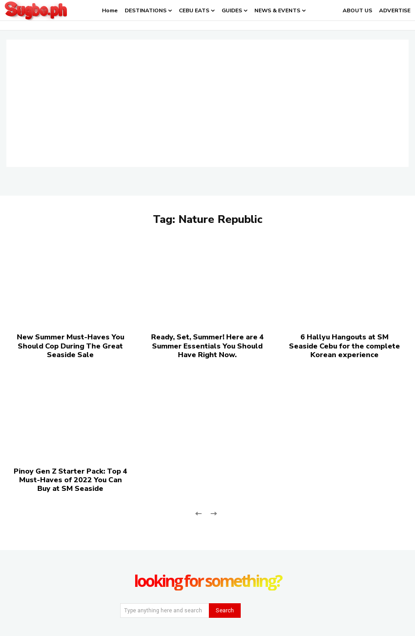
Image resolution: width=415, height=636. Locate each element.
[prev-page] (198, 512)
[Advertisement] (207, 103)
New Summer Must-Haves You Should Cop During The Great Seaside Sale (70, 345)
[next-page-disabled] (213, 512)
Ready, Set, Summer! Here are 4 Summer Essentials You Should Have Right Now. (207, 345)
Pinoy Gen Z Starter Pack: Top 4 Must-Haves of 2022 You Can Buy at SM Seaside (70, 480)
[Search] (225, 610)
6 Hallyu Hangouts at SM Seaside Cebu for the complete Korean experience (344, 345)
